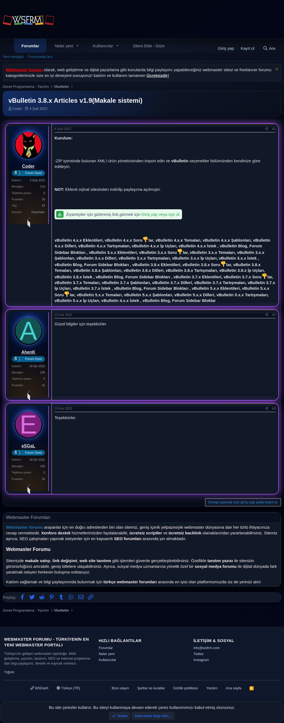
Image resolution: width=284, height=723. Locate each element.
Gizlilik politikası (185, 688)
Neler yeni (64, 45)
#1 (274, 129)
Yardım (212, 688)
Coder (17, 109)
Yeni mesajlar (13, 57)
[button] (77, 46)
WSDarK (39, 688)
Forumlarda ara (40, 57)
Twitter (198, 654)
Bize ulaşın (120, 688)
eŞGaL (28, 446)
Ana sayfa (233, 688)
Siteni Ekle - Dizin (149, 45)
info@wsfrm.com (206, 648)
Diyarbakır (38, 212)
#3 (274, 408)
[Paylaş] (266, 129)
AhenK (28, 352)
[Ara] (269, 48)
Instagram (201, 660)
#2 (274, 315)
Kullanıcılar (103, 45)
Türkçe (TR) (68, 688)
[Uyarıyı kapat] (276, 70)
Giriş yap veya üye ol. (161, 214)
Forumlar (30, 45)
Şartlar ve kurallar (151, 688)
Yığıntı (9, 672)
